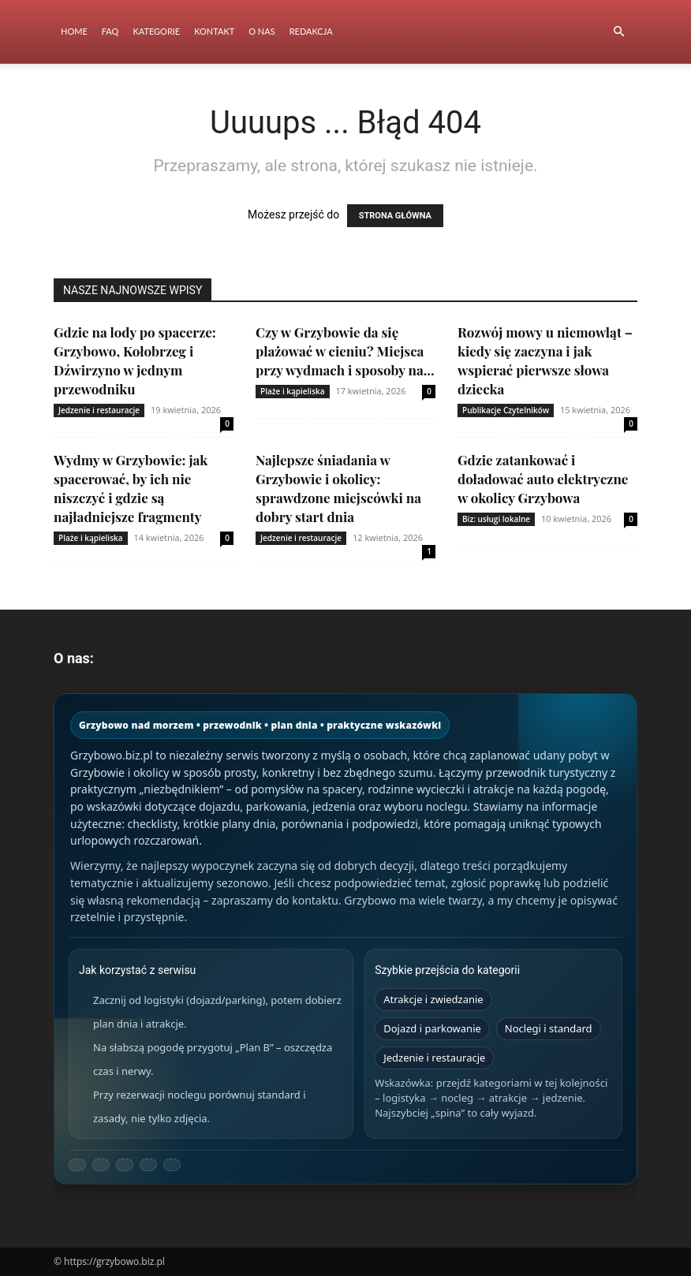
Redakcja (311, 31)
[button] (618, 31)
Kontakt (214, 31)
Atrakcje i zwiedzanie (433, 999)
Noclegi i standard (548, 1028)
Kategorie (156, 31)
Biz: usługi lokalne (496, 518)
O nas (261, 31)
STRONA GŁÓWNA (395, 216)
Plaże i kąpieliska (292, 391)
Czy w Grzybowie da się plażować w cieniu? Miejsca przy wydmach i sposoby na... (345, 351)
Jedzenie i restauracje (99, 410)
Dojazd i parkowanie (432, 1028)
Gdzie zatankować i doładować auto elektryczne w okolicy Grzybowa (543, 478)
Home (74, 31)
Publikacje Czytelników (505, 410)
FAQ (110, 31)
